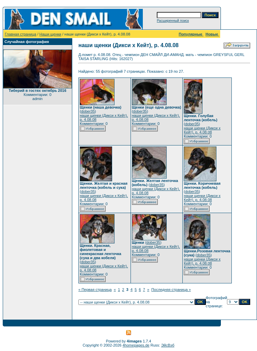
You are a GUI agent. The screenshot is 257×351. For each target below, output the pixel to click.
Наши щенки (50, 34)
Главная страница (20, 34)
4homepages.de (136, 345)
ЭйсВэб (168, 345)
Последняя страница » (171, 289)
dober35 (88, 111)
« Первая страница (95, 289)
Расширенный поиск (173, 21)
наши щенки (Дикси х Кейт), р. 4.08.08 (202, 130)
